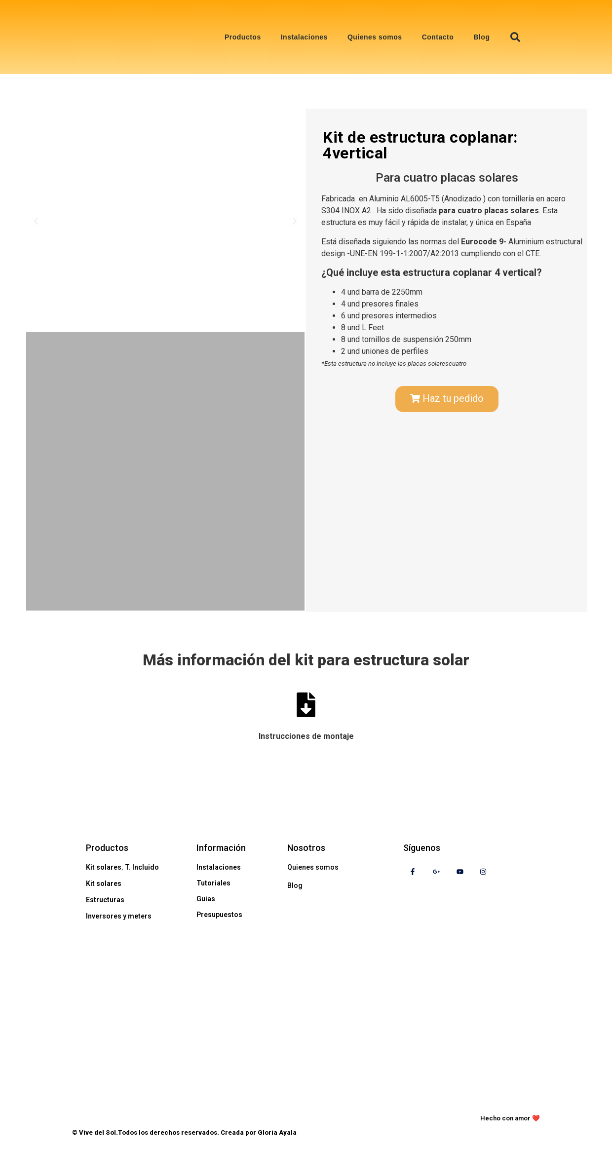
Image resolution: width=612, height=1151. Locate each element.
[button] (515, 37)
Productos (243, 37)
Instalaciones (304, 37)
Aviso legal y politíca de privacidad (293, 1106)
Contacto (438, 37)
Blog (481, 37)
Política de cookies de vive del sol (145, 1106)
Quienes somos (374, 37)
